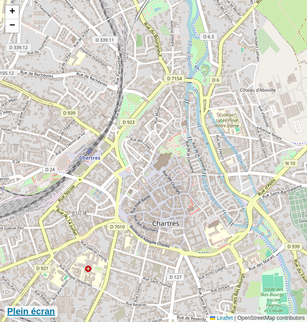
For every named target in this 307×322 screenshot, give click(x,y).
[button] (12, 12)
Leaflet (221, 318)
